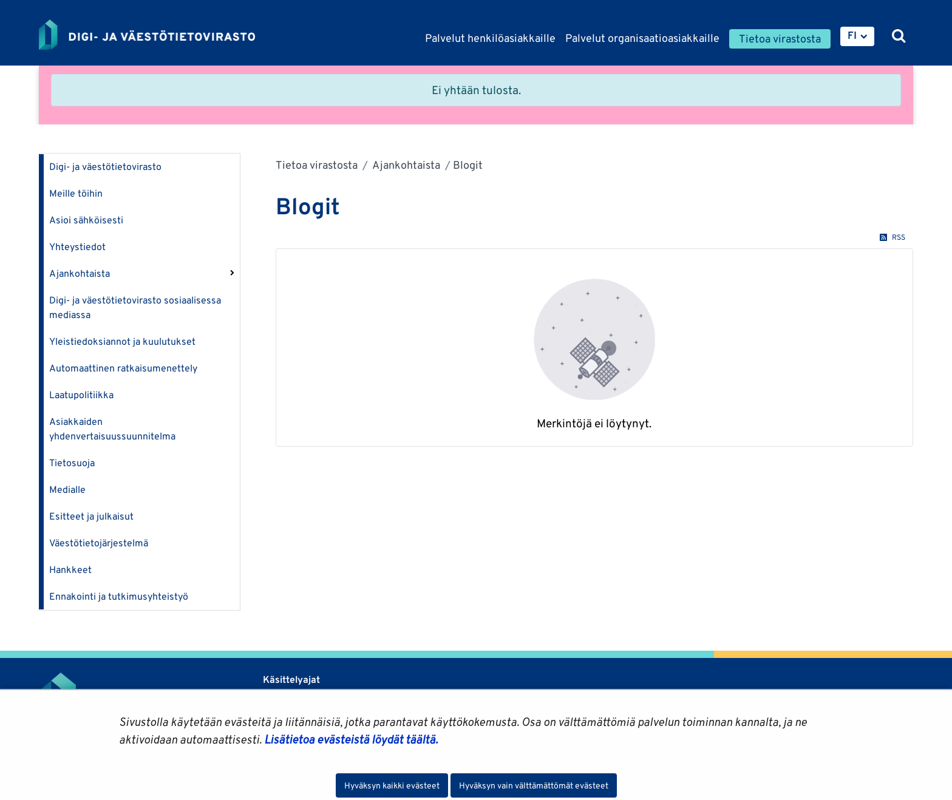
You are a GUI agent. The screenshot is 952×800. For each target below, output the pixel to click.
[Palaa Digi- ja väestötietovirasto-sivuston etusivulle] (147, 34)
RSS (892, 237)
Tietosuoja (72, 462)
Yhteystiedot (77, 246)
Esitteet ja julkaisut (91, 516)
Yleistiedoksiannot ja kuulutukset (122, 341)
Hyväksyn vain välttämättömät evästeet (533, 785)
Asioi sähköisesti (86, 220)
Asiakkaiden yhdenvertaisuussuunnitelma (112, 428)
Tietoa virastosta (317, 165)
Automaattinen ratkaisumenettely (123, 368)
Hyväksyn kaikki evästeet (392, 785)
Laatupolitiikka (81, 394)
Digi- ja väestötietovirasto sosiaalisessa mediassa (135, 307)
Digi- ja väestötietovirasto (105, 166)
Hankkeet (70, 569)
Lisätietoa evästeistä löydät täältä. (351, 739)
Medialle (67, 489)
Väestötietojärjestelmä (98, 543)
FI (852, 35)
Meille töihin (76, 193)
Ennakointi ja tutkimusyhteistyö (118, 596)
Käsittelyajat (291, 679)
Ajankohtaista (79, 273)
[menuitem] (857, 36)
